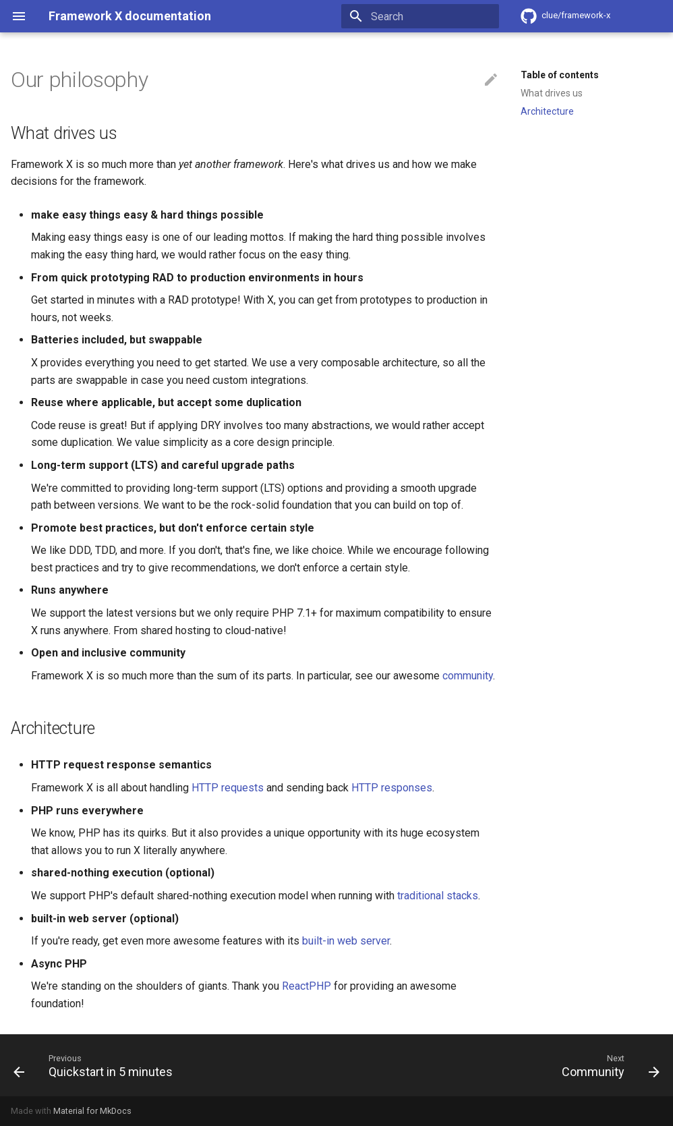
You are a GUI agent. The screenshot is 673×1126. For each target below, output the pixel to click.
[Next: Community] (607, 1065)
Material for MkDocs (92, 1111)
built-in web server (346, 940)
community (467, 675)
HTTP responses (391, 787)
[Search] (420, 16)
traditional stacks (437, 895)
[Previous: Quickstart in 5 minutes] (96, 1065)
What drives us (552, 93)
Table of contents (560, 74)
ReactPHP (306, 986)
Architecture (547, 111)
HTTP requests (228, 787)
